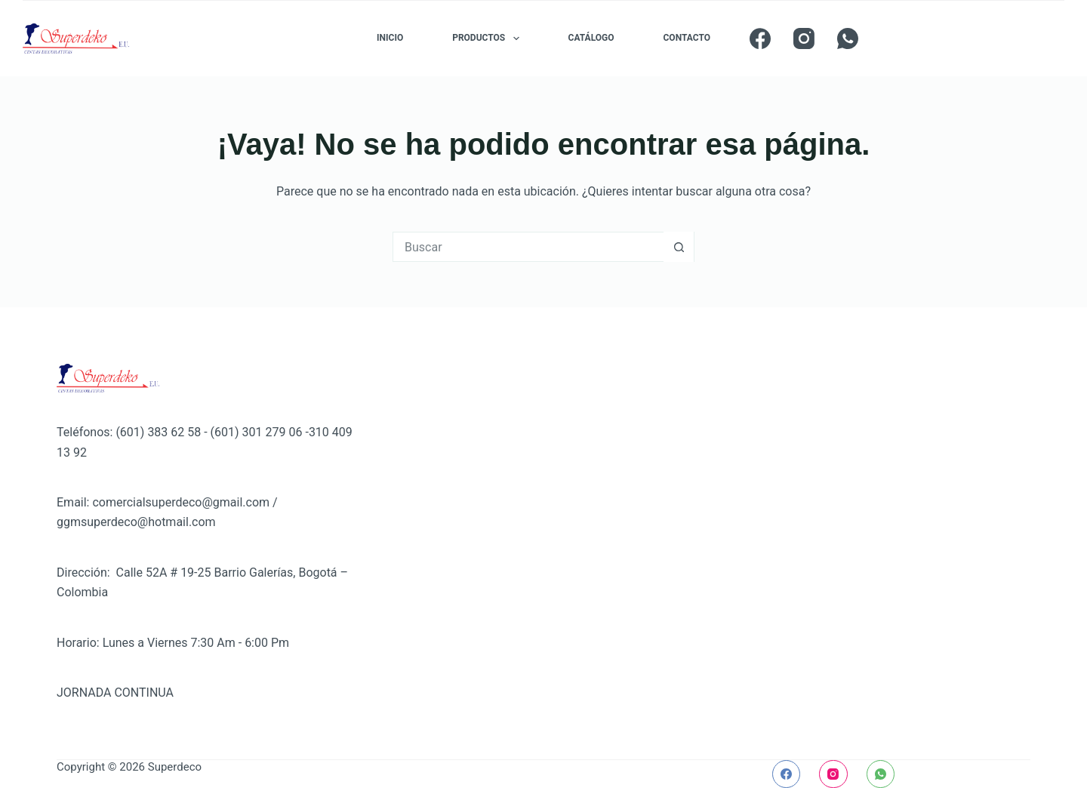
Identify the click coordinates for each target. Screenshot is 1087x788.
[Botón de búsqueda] (679, 247)
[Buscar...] (528, 247)
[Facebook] (760, 38)
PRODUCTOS (488, 38)
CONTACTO (687, 37)
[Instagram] (803, 38)
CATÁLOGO (591, 37)
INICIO (390, 37)
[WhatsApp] (847, 38)
